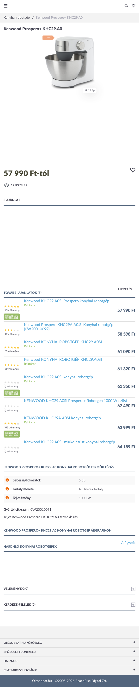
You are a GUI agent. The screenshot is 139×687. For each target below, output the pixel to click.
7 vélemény (12, 351)
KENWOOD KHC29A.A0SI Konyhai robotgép (62, 418)
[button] (132, 6)
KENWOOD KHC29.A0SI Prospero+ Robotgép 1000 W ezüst (75, 401)
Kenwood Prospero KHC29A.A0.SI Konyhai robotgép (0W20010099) (68, 327)
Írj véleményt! (12, 386)
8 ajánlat (12, 200)
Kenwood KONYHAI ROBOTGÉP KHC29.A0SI (63, 342)
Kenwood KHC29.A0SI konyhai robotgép (58, 377)
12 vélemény (12, 334)
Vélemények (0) (69, 589)
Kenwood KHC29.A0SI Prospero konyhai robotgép (66, 301)
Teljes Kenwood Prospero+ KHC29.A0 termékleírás (41, 517)
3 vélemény (12, 369)
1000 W (85, 498)
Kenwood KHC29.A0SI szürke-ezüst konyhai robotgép (69, 442)
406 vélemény (12, 427)
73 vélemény (12, 310)
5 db (82, 480)
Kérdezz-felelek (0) (69, 605)
